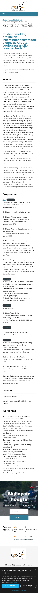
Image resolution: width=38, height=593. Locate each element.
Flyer (4, 200)
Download (11, 200)
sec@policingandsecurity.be (23, 539)
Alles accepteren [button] (10, 586)
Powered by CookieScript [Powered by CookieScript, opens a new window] (19, 591)
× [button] (35, 569)
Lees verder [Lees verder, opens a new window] (13, 582)
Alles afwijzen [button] (28, 586)
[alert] (19, 580)
